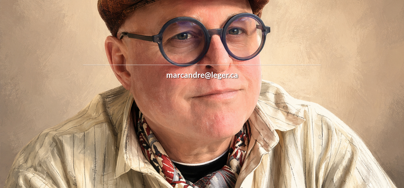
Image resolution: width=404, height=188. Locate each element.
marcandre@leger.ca (202, 74)
